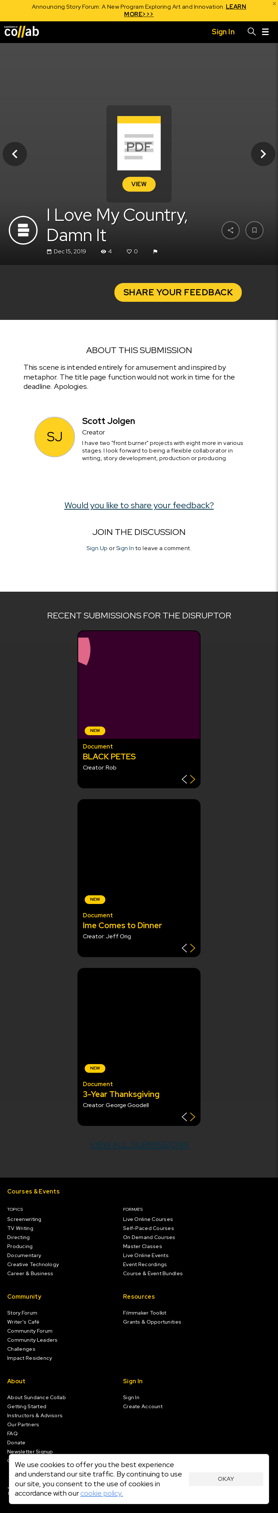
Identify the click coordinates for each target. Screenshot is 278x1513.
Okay (226, 1479)
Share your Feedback (178, 292)
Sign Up (97, 548)
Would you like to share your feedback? (139, 505)
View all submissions (139, 1144)
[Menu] (265, 32)
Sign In (125, 548)
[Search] (252, 32)
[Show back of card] (188, 780)
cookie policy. (101, 1493)
